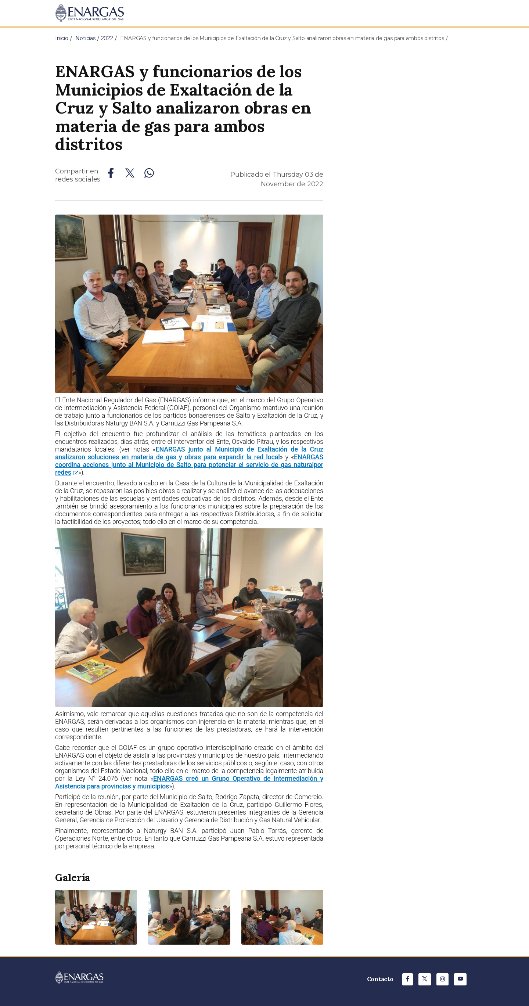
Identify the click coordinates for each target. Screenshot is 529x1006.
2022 (107, 38)
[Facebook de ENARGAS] (407, 979)
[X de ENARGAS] (424, 979)
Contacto (380, 978)
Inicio (61, 38)
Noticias (85, 38)
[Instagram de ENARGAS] (442, 979)
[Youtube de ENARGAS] (460, 979)
